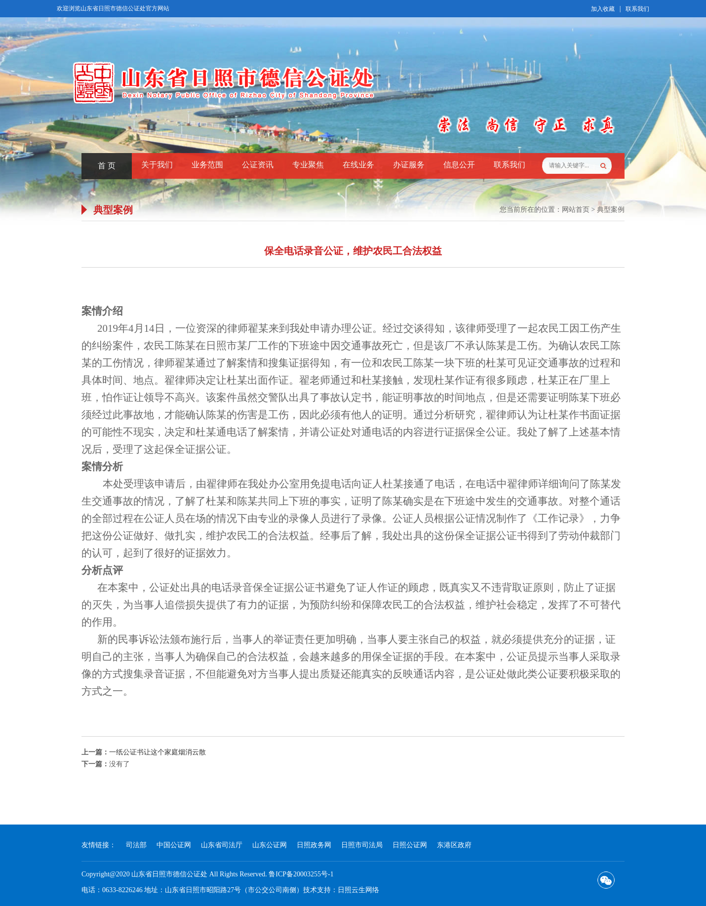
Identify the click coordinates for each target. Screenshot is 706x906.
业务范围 (207, 164)
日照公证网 (409, 845)
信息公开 (459, 164)
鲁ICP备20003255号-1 (301, 874)
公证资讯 (258, 164)
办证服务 (409, 164)
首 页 (107, 165)
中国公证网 (174, 845)
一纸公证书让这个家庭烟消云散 (157, 752)
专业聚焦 (308, 164)
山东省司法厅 (221, 845)
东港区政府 (454, 845)
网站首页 (575, 209)
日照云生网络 (358, 890)
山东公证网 (269, 845)
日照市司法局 (362, 845)
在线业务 (358, 164)
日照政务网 (314, 845)
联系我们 (637, 8)
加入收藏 (603, 8)
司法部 (136, 845)
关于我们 (157, 164)
